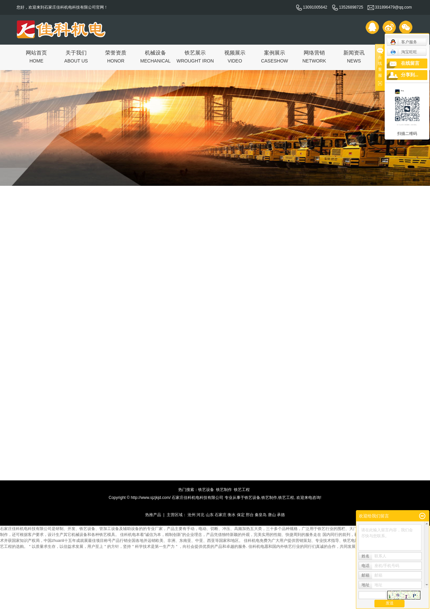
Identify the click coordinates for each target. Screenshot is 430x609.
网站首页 (36, 56)
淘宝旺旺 (403, 52)
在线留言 (410, 63)
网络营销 (314, 56)
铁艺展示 (195, 56)
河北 (200, 514)
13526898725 (347, 7)
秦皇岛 (261, 514)
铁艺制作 (224, 489)
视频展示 (234, 56)
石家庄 (221, 514)
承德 (281, 514)
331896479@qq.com (389, 7)
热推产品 (153, 514)
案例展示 (274, 56)
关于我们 (76, 56)
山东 (210, 514)
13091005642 (311, 7)
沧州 (191, 514)
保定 (241, 514)
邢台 (250, 514)
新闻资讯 (354, 56)
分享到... (409, 74)
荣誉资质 (115, 56)
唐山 (272, 514)
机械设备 (155, 56)
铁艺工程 (242, 489)
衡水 (232, 514)
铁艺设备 (206, 489)
